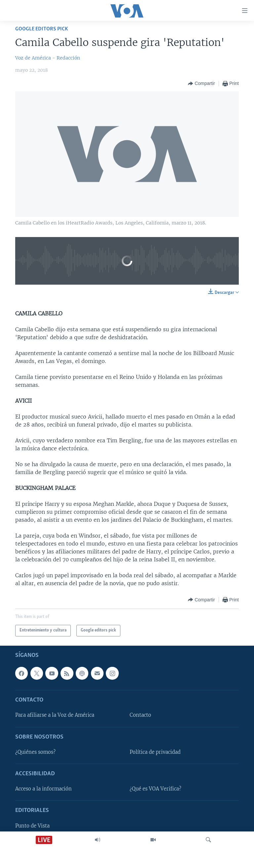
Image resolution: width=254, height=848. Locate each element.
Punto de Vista (32, 826)
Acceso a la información (43, 789)
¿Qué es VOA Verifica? (155, 789)
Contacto (140, 715)
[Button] (201, 84)
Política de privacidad (155, 752)
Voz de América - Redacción (47, 58)
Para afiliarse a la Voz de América (54, 715)
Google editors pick (41, 29)
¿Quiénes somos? (35, 752)
